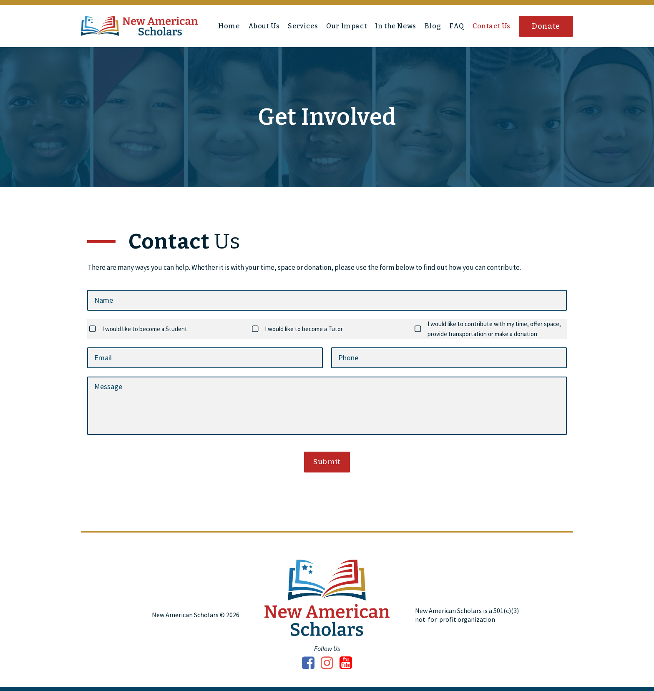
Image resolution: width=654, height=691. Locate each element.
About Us (264, 26)
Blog (433, 26)
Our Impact (346, 26)
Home (228, 26)
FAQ (456, 26)
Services (303, 26)
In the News (395, 26)
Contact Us (492, 26)
